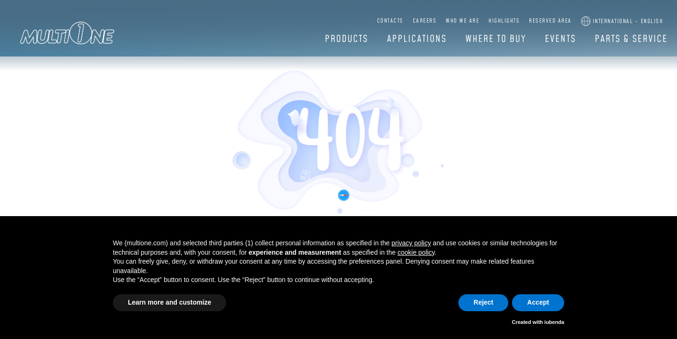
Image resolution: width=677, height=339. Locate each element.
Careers (425, 21)
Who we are (462, 21)
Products (346, 39)
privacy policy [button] (411, 243)
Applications (417, 39)
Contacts (390, 21)
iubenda (554, 322)
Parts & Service (631, 39)
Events (560, 39)
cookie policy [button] (415, 252)
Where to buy (495, 39)
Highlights (504, 21)
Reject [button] (483, 302)
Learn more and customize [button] (169, 302)
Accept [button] (538, 302)
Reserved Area (550, 21)
